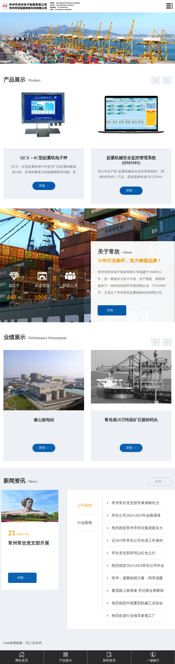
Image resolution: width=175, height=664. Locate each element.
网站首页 (22, 656)
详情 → (125, 310)
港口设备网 (34, 643)
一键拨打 (153, 656)
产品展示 (65, 656)
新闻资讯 (109, 656)
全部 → (160, 481)
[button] (83, 80)
